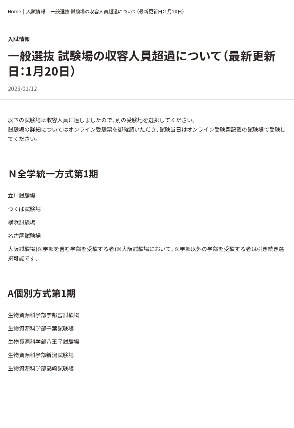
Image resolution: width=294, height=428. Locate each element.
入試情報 (35, 11)
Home (14, 11)
